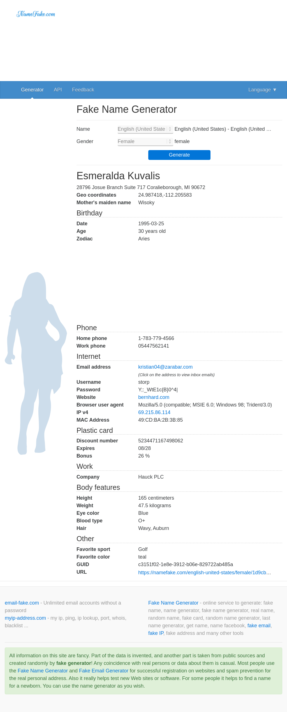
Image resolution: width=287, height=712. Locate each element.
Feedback (83, 90)
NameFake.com (36, 14)
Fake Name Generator (174, 603)
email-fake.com (22, 603)
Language (262, 90)
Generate (179, 155)
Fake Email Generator (103, 671)
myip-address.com (25, 618)
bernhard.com (153, 397)
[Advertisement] (179, 39)
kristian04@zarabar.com (165, 367)
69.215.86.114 (154, 412)
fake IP (155, 633)
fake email (258, 625)
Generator (32, 90)
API (58, 90)
